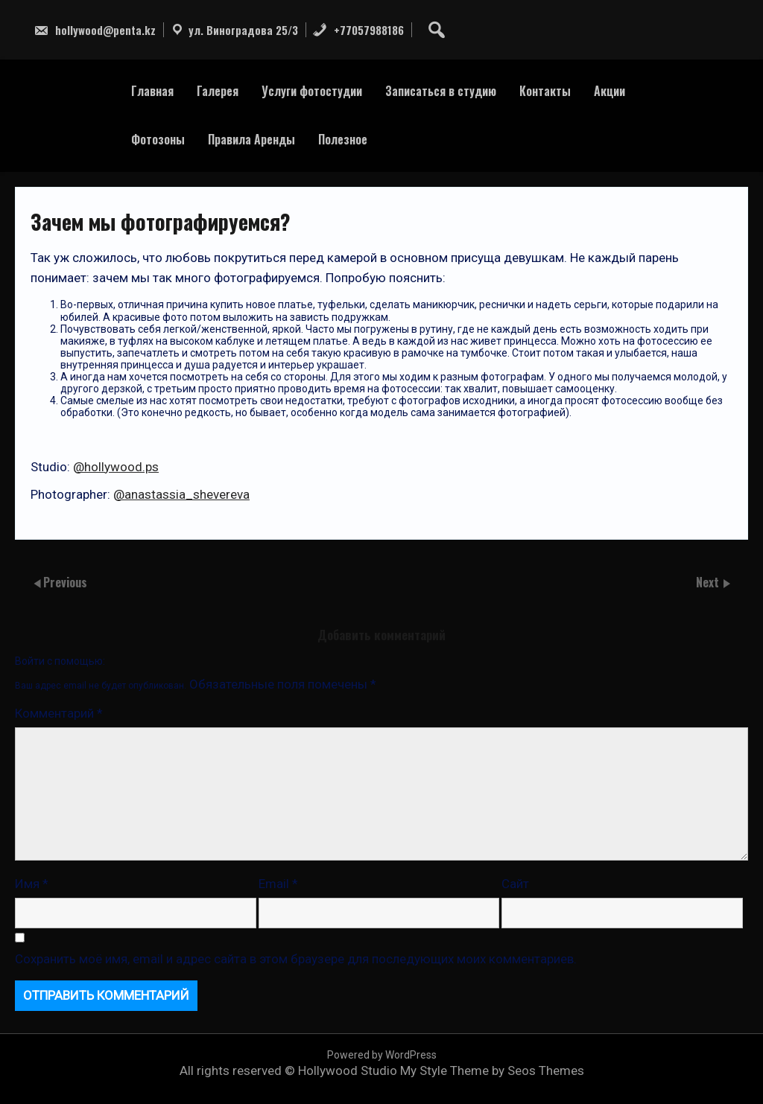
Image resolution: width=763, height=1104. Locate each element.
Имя (31, 883)
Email (278, 883)
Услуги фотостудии (312, 91)
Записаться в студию (440, 91)
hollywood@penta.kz (95, 30)
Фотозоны (158, 139)
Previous (65, 582)
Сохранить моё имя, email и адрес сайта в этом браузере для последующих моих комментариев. (296, 958)
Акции (609, 91)
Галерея (217, 91)
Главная (152, 91)
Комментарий (59, 713)
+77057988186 (358, 30)
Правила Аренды (251, 139)
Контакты (545, 91)
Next (709, 582)
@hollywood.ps (116, 466)
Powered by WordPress (382, 1055)
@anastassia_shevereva (181, 494)
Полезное (342, 139)
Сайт (515, 883)
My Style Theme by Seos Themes (492, 1070)
